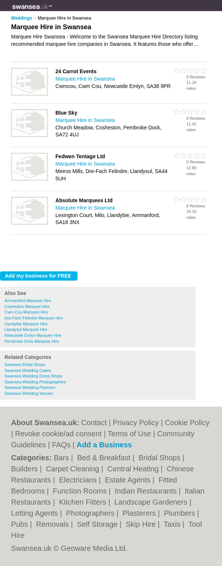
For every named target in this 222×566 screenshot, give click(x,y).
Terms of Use (129, 434)
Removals (53, 524)
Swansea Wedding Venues (28, 393)
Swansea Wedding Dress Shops (33, 376)
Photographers (91, 513)
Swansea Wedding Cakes (27, 370)
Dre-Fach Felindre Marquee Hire (33, 318)
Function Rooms (81, 491)
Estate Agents (129, 480)
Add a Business (104, 445)
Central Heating (134, 469)
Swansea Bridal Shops (24, 364)
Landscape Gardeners (151, 502)
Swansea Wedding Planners (29, 387)
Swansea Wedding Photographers (35, 382)
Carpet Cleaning (73, 469)
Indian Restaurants (147, 491)
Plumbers (180, 513)
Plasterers (140, 513)
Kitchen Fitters (83, 502)
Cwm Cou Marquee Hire (26, 312)
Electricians (79, 480)
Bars (62, 458)
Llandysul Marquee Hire (25, 329)
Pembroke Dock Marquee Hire (31, 341)
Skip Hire (142, 524)
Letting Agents (35, 513)
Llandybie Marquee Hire (26, 324)
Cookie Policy (187, 422)
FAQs (61, 445)
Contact (94, 422)
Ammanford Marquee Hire (27, 300)
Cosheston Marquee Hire (26, 306)
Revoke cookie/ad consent (58, 434)
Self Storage (98, 524)
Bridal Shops (160, 458)
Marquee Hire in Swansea (85, 79)
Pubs (20, 524)
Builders (25, 469)
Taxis (173, 524)
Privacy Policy (135, 422)
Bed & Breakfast (105, 458)
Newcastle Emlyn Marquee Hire (32, 335)
